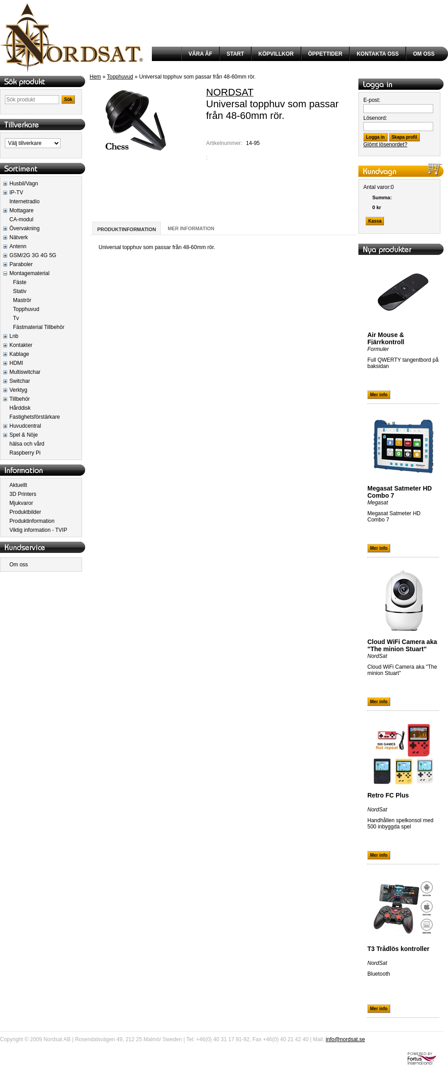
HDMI (16, 363)
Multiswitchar (24, 372)
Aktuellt (18, 485)
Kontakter (20, 345)
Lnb (13, 336)
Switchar (19, 381)
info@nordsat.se (345, 1039)
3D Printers (22, 494)
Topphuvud (26, 309)
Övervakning (24, 228)
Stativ (19, 291)
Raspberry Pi (24, 453)
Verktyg (18, 390)
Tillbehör (19, 399)
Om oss (18, 564)
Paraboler (21, 264)
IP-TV (16, 192)
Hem (95, 77)
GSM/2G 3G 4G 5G (32, 255)
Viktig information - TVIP (38, 530)
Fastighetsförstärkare (34, 417)
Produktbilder (25, 512)
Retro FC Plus (388, 795)
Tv (16, 318)
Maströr (22, 300)
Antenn (17, 246)
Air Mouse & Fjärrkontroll (385, 338)
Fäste (19, 282)
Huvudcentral (25, 426)
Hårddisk (19, 408)
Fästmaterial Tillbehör (39, 327)
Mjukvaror (21, 503)
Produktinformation (32, 521)
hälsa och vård (26, 444)
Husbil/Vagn (23, 183)
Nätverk (18, 237)
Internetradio (24, 201)
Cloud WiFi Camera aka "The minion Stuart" (402, 645)
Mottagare (21, 210)
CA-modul (21, 219)
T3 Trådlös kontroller (398, 948)
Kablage (19, 354)
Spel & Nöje (23, 435)
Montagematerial (29, 273)
